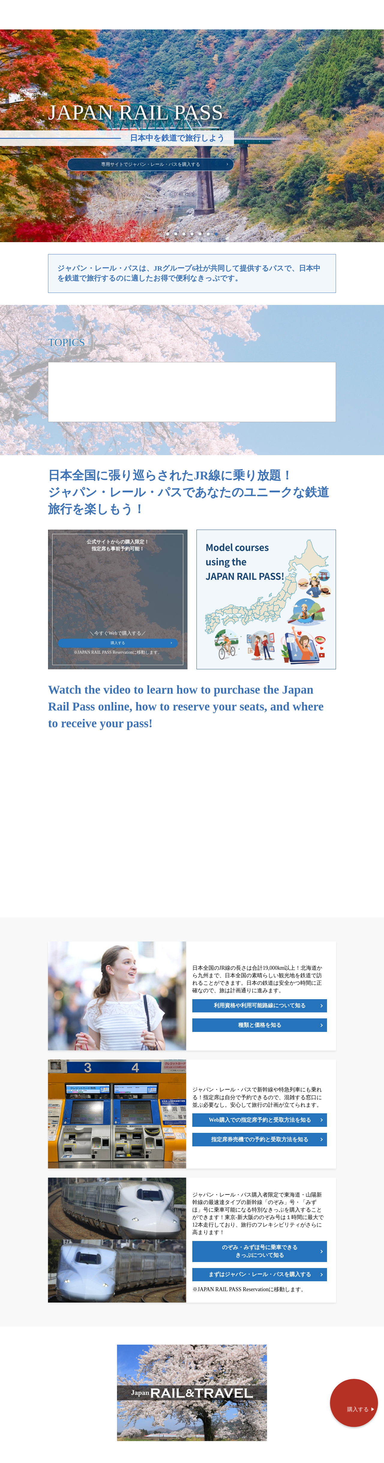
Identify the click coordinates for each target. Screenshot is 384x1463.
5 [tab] (200, 240)
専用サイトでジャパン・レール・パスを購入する (159, 167)
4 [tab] (192, 240)
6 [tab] (208, 240)
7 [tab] (216, 240)
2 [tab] (176, 240)
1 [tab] (168, 240)
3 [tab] (184, 240)
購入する (118, 652)
